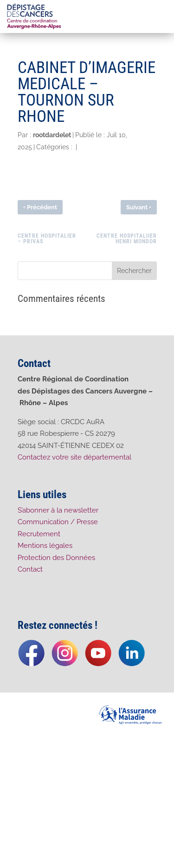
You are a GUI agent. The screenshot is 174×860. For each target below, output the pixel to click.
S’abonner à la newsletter (58, 510)
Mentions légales (45, 545)
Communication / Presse (58, 522)
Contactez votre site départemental (75, 457)
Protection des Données (56, 557)
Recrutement (39, 534)
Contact (30, 569)
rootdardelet (52, 135)
